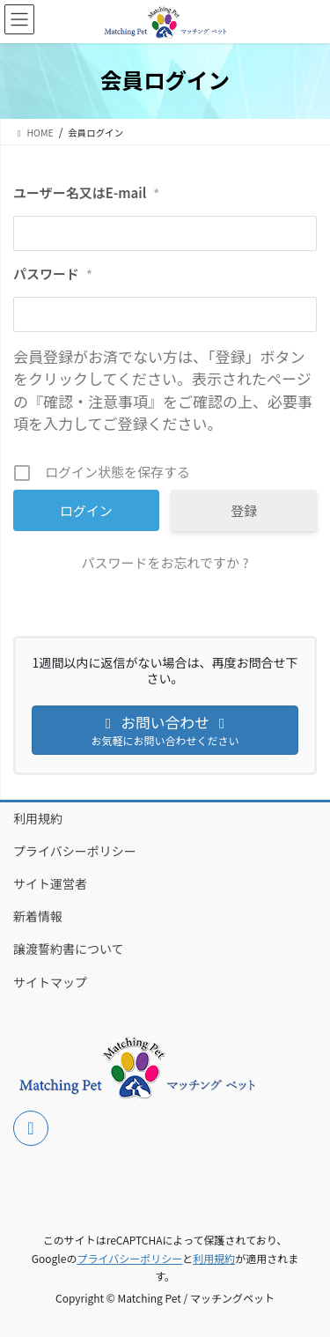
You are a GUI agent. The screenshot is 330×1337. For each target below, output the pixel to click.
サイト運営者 (50, 883)
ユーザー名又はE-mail (86, 193)
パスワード (52, 274)
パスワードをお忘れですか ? (164, 562)
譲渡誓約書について (68, 948)
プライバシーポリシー (74, 851)
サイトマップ (50, 982)
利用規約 (37, 818)
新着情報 (37, 916)
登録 (244, 510)
